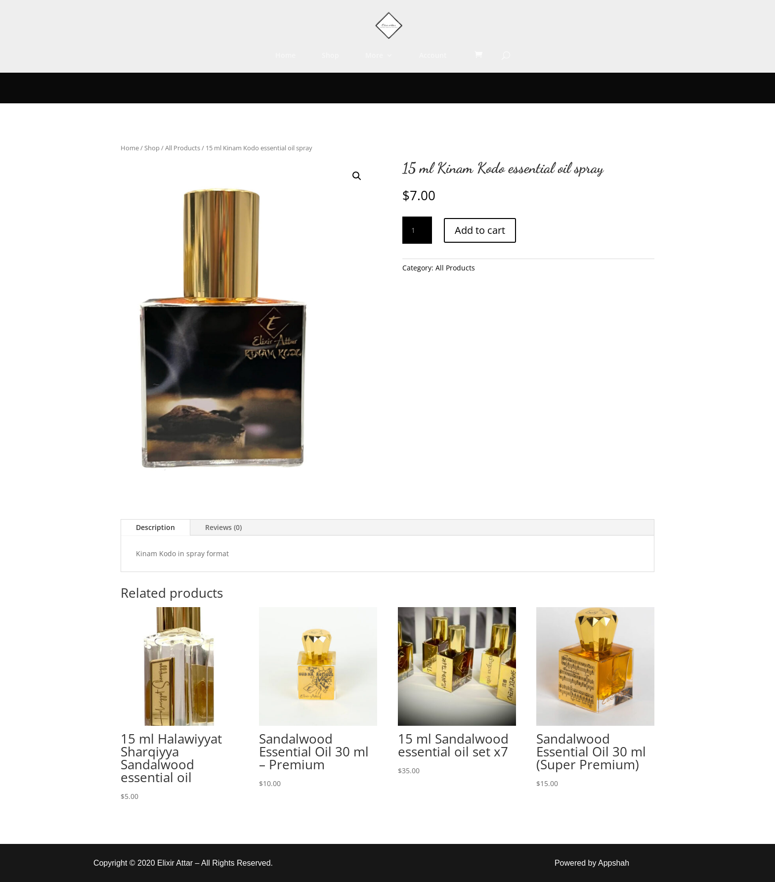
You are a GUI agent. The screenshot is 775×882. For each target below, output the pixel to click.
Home (285, 56)
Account (433, 56)
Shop (330, 56)
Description (155, 527)
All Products (182, 147)
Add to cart (480, 230)
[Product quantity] (417, 230)
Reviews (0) (223, 527)
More (374, 56)
